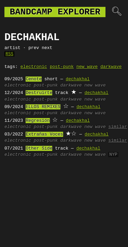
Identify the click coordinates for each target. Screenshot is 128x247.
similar (117, 127)
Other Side (39, 148)
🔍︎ (116, 12)
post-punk (62, 67)
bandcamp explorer (54, 12)
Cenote (34, 79)
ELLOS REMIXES (43, 107)
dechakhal (77, 79)
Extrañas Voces (44, 134)
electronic (33, 67)
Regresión (37, 121)
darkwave (111, 67)
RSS (9, 54)
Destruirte (39, 93)
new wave (87, 67)
